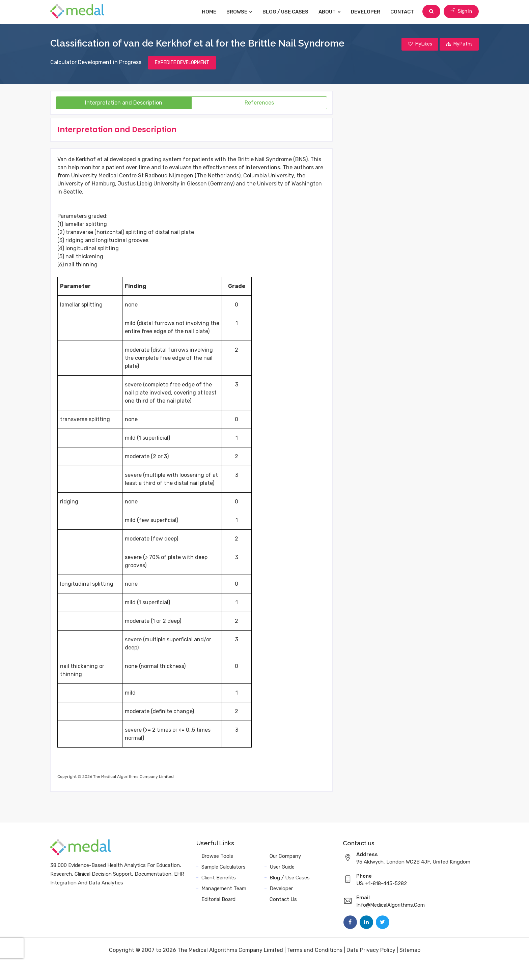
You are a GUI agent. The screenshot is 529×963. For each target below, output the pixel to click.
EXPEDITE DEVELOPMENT (182, 63)
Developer (366, 12)
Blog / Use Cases (286, 12)
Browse (240, 12)
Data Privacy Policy (370, 950)
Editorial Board (218, 900)
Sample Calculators (223, 867)
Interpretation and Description (123, 103)
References (259, 103)
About (330, 12)
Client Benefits (218, 878)
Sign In (461, 11)
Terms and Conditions (314, 950)
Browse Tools (217, 856)
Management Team (223, 889)
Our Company (285, 856)
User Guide (282, 867)
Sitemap (409, 950)
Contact (403, 12)
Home (209, 12)
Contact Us (283, 900)
